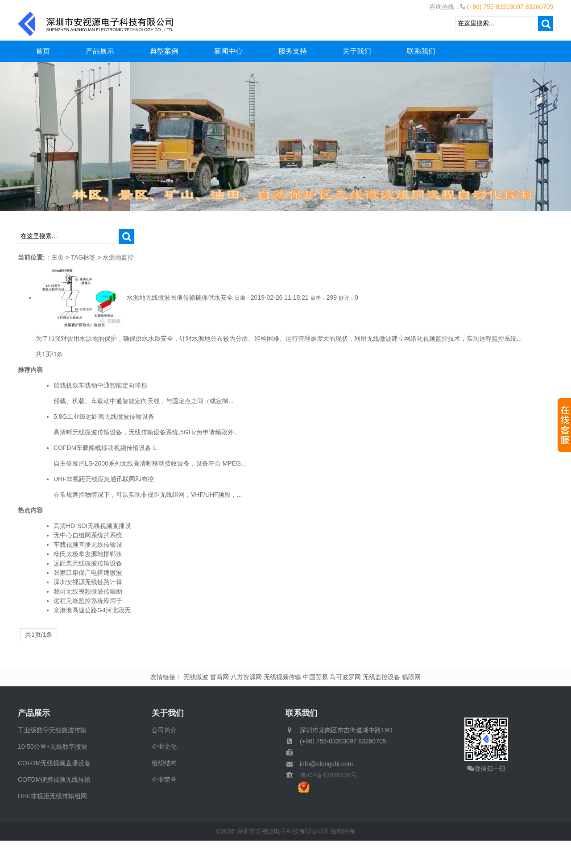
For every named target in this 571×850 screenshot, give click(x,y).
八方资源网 (246, 677)
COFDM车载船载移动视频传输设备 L (105, 447)
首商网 (219, 677)
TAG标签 (83, 257)
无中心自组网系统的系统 (88, 535)
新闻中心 (228, 51)
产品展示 (100, 51)
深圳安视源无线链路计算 (88, 582)
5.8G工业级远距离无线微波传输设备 (104, 416)
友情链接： (166, 677)
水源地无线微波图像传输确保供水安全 (180, 297)
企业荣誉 (164, 779)
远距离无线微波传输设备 (88, 563)
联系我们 (421, 51)
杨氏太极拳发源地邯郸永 (88, 553)
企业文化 (164, 746)
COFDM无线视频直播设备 (54, 763)
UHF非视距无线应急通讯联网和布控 (104, 479)
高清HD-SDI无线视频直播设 (92, 525)
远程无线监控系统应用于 (88, 600)
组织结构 (164, 763)
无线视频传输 (282, 677)
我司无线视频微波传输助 (88, 591)
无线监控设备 (381, 677)
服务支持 (292, 51)
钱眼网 (411, 677)
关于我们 (357, 51)
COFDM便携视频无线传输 (54, 779)
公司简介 (164, 730)
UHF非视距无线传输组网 (52, 796)
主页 (57, 257)
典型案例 (164, 51)
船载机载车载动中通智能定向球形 (100, 385)
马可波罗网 (345, 677)
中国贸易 (315, 677)
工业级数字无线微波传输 (52, 730)
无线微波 (195, 677)
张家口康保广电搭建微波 (88, 572)
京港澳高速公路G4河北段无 (92, 610)
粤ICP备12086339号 (325, 775)
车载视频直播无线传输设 (88, 544)
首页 (43, 51)
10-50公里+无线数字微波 (52, 746)
